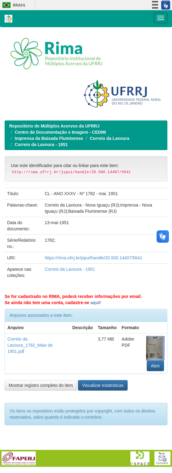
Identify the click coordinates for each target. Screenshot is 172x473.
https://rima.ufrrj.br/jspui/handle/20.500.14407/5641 (93, 257)
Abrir (155, 365)
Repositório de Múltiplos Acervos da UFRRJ (54, 125)
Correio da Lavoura (109, 138)
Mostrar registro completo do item (41, 385)
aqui (95, 302)
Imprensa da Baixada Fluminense (49, 138)
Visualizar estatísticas (102, 385)
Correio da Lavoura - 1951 (41, 144)
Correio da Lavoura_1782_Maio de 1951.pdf (30, 345)
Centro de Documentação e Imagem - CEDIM (60, 132)
